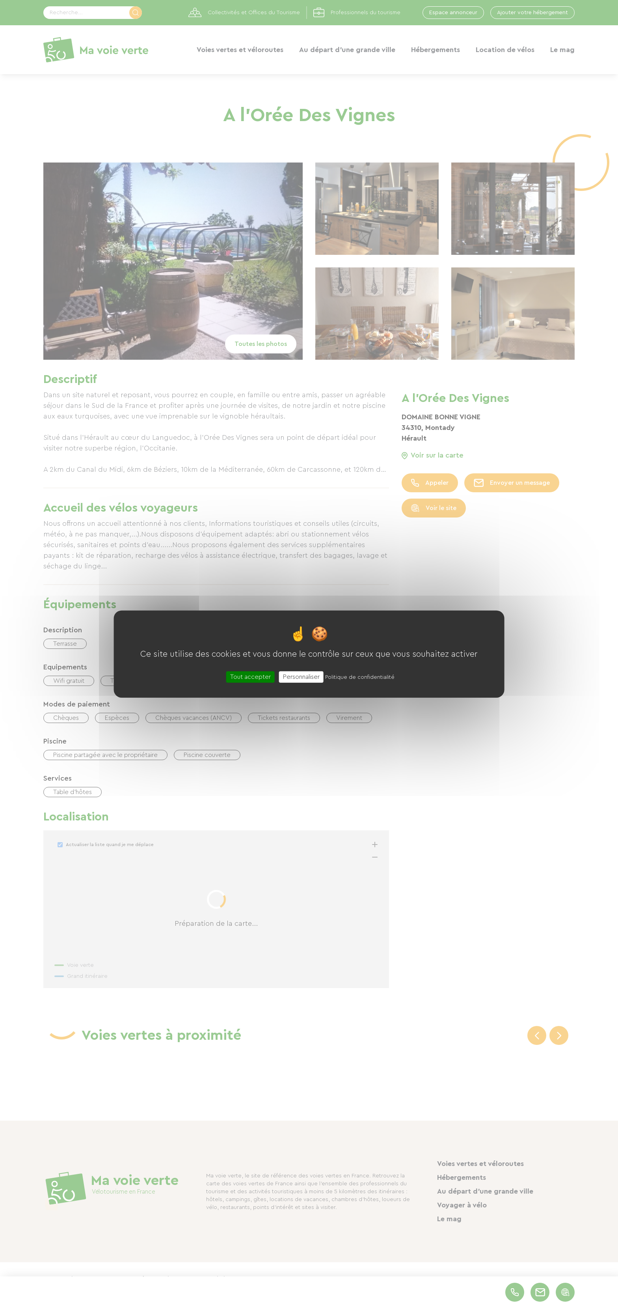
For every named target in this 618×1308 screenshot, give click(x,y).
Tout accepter (250, 676)
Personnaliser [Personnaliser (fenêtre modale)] (301, 676)
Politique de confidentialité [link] (360, 677)
